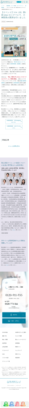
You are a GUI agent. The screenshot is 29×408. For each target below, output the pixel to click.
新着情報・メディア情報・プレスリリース (15, 5)
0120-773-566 (11, 303)
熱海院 (18, 63)
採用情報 (17, 343)
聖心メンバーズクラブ (20, 339)
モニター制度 (18, 336)
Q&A (3, 354)
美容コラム (18, 354)
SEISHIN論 (5, 332)
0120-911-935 (13, 295)
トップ (2, 5)
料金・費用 (5, 339)
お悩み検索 (5, 346)
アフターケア (5, 350)
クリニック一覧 (6, 361)
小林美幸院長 (13, 63)
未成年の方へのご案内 (20, 332)
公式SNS (19, 1)
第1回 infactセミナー (19, 61)
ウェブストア (18, 350)
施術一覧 (4, 336)
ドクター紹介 (5, 357)
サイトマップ (18, 385)
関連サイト (18, 346)
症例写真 (4, 343)
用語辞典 (17, 357)
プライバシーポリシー (10, 385)
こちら (13, 229)
